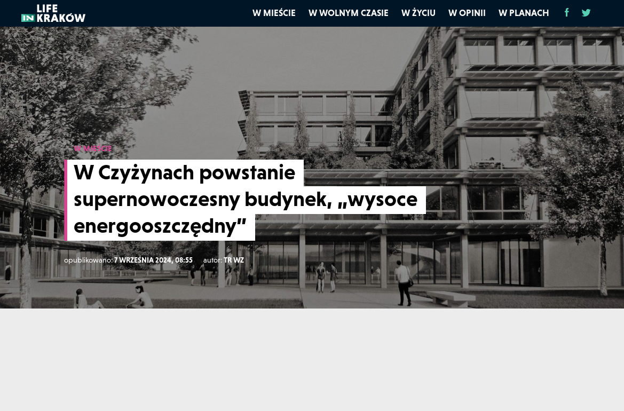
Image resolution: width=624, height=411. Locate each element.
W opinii (467, 12)
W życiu (418, 12)
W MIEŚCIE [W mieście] (93, 148)
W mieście (274, 12)
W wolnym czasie (349, 12)
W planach (524, 12)
